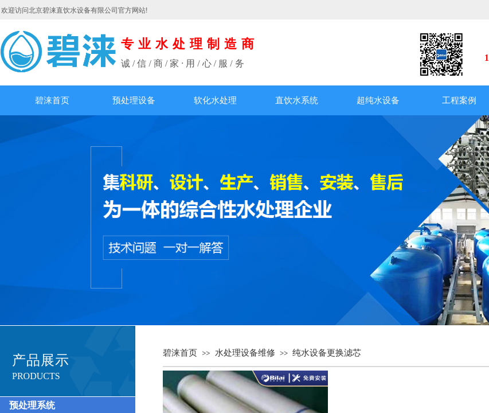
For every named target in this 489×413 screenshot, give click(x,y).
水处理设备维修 (245, 352)
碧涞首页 (52, 100)
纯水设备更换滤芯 (326, 352)
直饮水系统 (296, 100)
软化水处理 (215, 100)
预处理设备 (133, 100)
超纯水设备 (378, 100)
